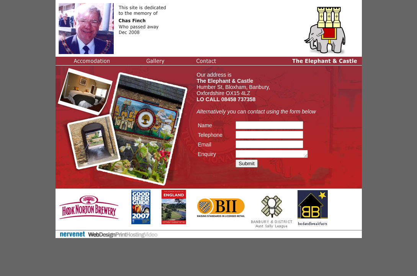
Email (204, 144)
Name (205, 125)
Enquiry (207, 154)
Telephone (210, 135)
